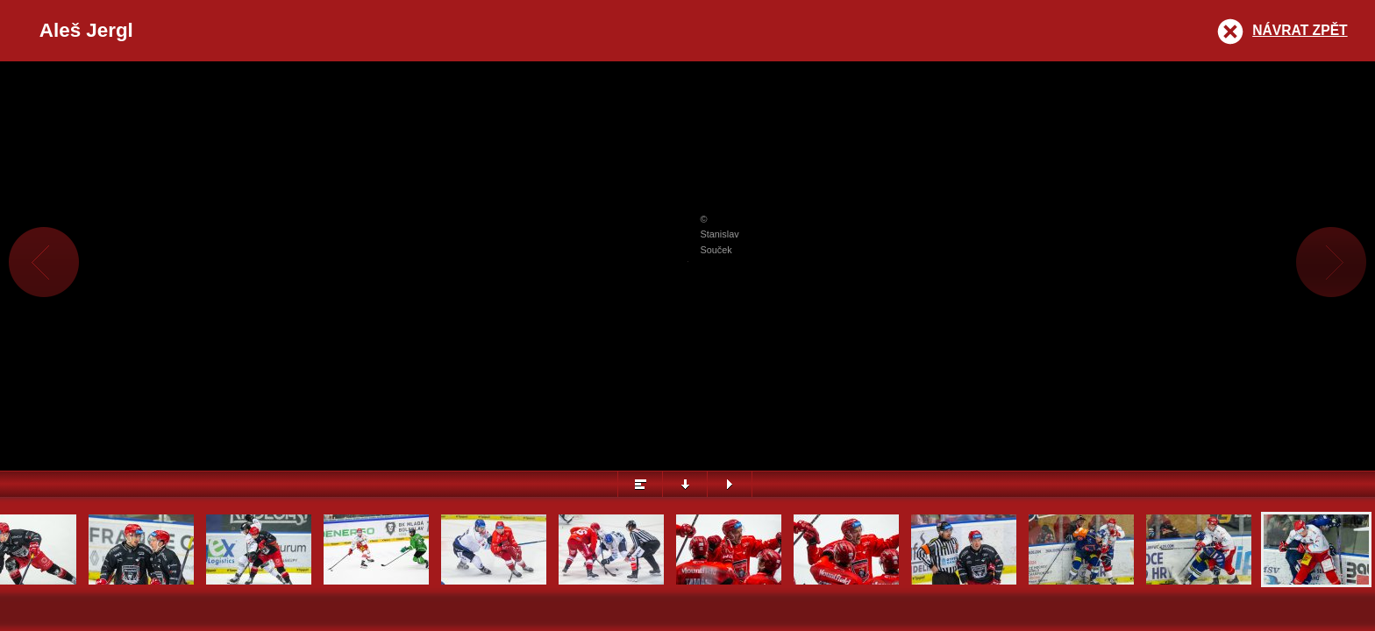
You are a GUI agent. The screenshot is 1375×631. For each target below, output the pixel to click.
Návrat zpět (1299, 30)
